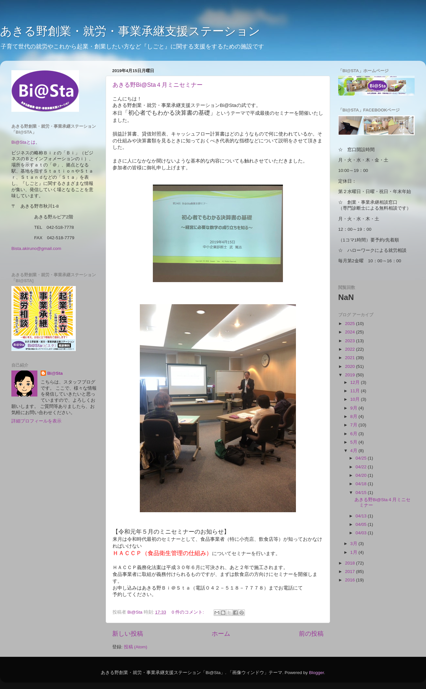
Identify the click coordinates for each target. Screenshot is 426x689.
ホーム (221, 633)
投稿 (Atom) (135, 646)
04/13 (361, 516)
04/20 (361, 475)
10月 (355, 399)
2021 (350, 357)
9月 (354, 408)
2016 (350, 580)
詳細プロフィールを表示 (36, 421)
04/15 (361, 492)
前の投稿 (311, 633)
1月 (354, 552)
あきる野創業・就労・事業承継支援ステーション (130, 31)
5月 (354, 442)
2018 (350, 563)
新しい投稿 (127, 633)
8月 (354, 416)
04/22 (361, 466)
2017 (350, 571)
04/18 (361, 483)
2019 (350, 374)
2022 (350, 349)
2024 (350, 332)
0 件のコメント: (188, 612)
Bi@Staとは (23, 142)
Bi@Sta (55, 373)
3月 (354, 543)
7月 (354, 424)
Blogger (316, 672)
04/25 (361, 458)
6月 (354, 433)
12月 (355, 382)
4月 (354, 450)
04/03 (361, 532)
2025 (350, 323)
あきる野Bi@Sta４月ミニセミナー (158, 85)
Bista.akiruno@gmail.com (36, 248)
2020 (350, 366)
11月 (355, 390)
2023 (350, 340)
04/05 (361, 524)
